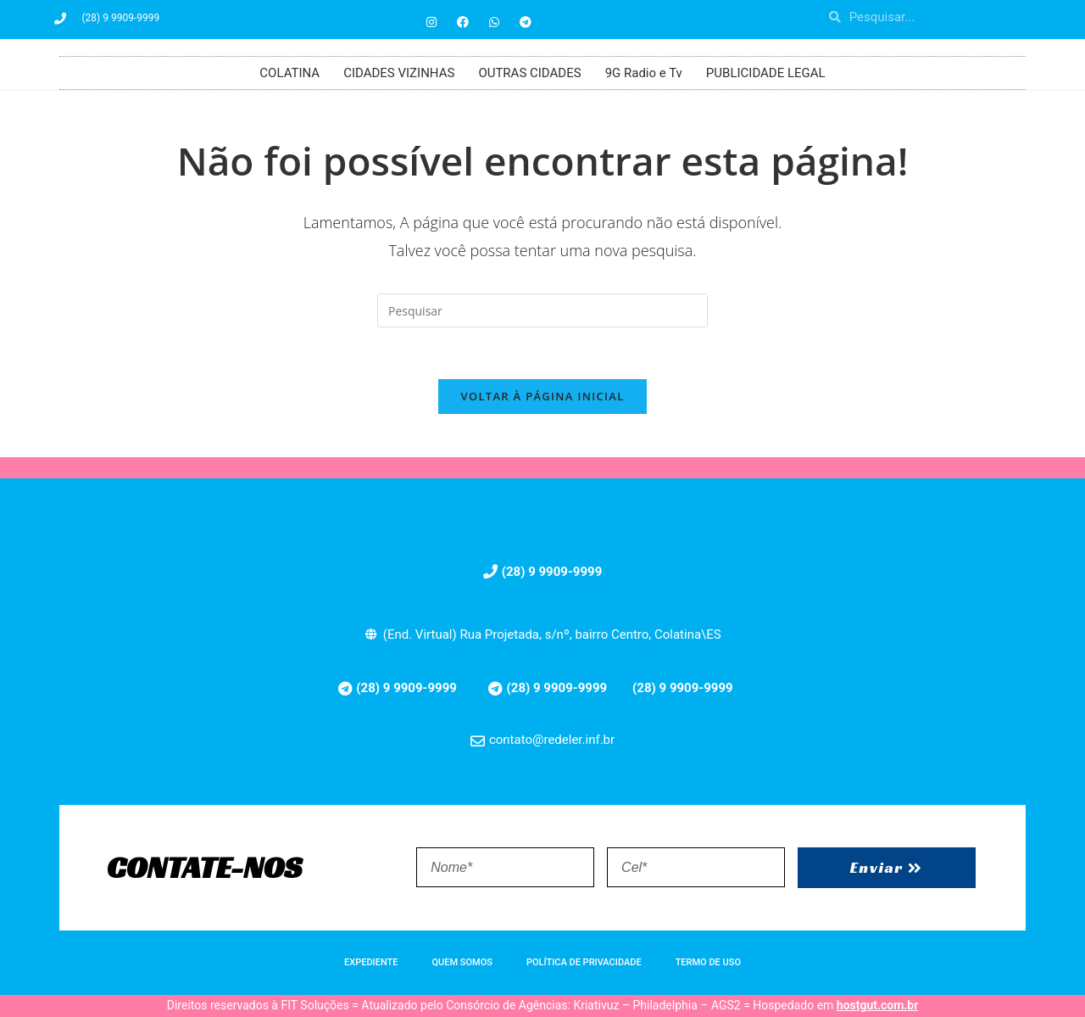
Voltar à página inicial (542, 396)
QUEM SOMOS (462, 962)
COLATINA (289, 73)
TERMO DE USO (708, 962)
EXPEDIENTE (371, 962)
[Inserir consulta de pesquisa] (542, 310)
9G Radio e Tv (643, 73)
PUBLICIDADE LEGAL (766, 73)
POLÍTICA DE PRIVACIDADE (584, 962)
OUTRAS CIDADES (529, 73)
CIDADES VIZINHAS (398, 73)
